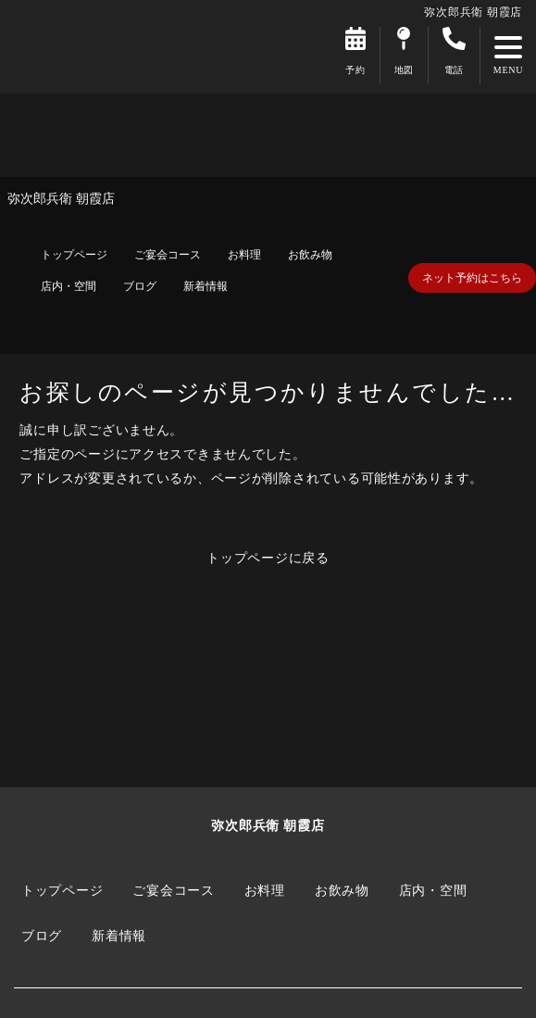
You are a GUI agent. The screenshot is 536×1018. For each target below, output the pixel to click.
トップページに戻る (268, 557)
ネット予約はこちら (472, 277)
